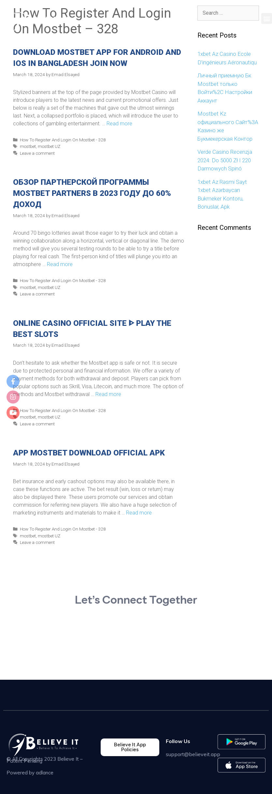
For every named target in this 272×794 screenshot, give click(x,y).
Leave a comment (37, 153)
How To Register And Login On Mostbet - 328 (63, 139)
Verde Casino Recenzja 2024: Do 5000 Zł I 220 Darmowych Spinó (224, 160)
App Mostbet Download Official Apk (89, 452)
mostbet (28, 146)
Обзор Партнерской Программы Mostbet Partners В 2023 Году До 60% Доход (92, 193)
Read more (119, 123)
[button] (266, 18)
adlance (44, 773)
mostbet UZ (49, 146)
